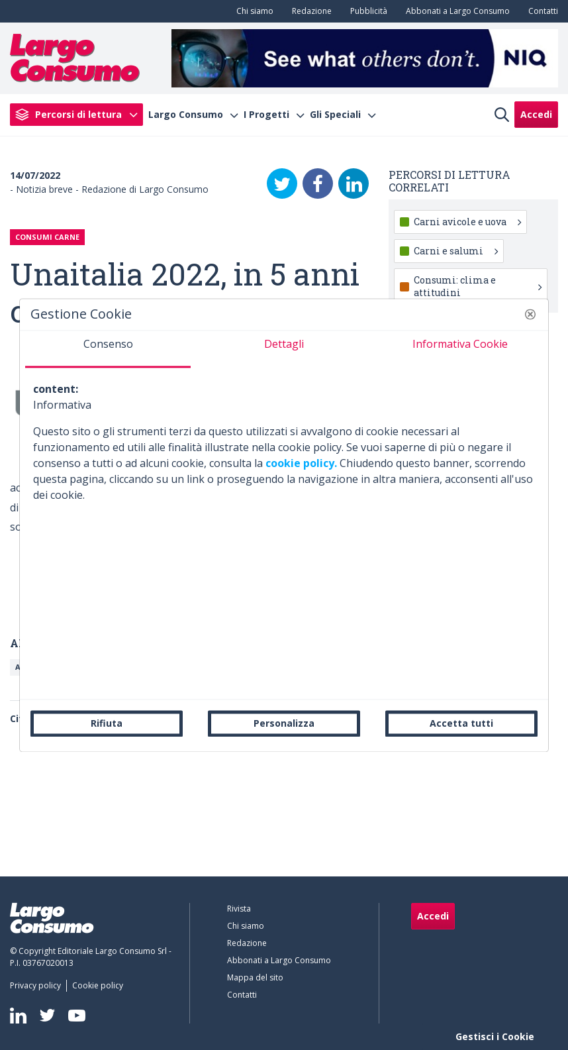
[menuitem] (252, 11)
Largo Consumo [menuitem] (185, 115)
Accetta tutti (461, 723)
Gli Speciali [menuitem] (335, 115)
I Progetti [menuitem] (266, 115)
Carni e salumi (456, 250)
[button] (530, 314)
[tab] (108, 349)
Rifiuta (106, 723)
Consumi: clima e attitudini (478, 286)
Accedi (536, 114)
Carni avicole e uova (467, 221)
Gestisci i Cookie (494, 1036)
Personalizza (284, 723)
